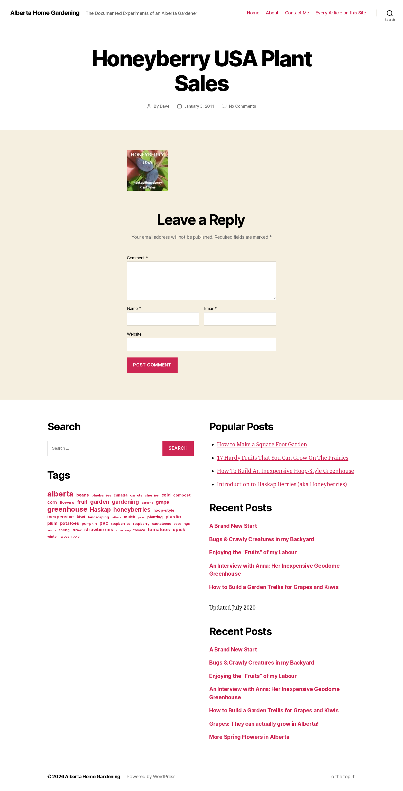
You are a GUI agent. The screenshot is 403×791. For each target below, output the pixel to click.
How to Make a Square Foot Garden (262, 444)
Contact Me (297, 12)
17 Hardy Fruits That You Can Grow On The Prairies (282, 458)
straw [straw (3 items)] (77, 530)
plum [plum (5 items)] (52, 523)
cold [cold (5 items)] (166, 495)
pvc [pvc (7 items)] (103, 523)
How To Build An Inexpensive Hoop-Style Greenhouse (285, 471)
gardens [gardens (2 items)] (147, 502)
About (272, 12)
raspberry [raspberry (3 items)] (141, 523)
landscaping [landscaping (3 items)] (98, 517)
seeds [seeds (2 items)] (51, 530)
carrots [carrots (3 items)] (136, 495)
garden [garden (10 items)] (99, 501)
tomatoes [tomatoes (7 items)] (159, 529)
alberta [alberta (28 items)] (60, 493)
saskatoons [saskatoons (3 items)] (161, 523)
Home (253, 12)
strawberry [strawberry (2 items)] (123, 530)
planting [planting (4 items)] (155, 517)
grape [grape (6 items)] (162, 502)
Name (134, 308)
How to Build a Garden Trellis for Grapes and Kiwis (274, 587)
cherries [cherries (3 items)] (152, 495)
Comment (137, 258)
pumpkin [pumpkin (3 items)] (89, 523)
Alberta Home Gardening (44, 13)
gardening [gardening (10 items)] (125, 501)
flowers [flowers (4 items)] (67, 502)
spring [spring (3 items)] (64, 530)
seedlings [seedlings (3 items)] (181, 523)
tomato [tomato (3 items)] (139, 530)
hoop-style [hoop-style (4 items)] (163, 510)
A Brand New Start (233, 526)
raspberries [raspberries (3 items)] (120, 523)
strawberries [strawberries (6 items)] (98, 529)
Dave (165, 106)
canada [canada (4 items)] (120, 495)
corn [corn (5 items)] (52, 502)
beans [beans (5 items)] (82, 495)
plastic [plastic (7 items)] (173, 517)
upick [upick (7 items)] (179, 529)
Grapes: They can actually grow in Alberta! (264, 724)
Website (134, 334)
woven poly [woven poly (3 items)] (70, 536)
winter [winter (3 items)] (52, 536)
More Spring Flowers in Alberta (249, 737)
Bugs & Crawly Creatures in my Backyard (261, 539)
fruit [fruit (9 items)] (82, 502)
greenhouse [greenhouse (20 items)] (67, 509)
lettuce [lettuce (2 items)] (116, 517)
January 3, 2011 (199, 106)
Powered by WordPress (151, 776)
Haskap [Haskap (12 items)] (100, 509)
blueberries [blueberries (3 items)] (101, 495)
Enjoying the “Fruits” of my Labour (253, 552)
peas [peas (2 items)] (141, 517)
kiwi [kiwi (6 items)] (81, 516)
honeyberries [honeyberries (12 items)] (132, 509)
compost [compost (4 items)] (181, 495)
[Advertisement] (79, 584)
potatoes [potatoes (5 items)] (69, 523)
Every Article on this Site (341, 12)
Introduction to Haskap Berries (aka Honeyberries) (282, 484)
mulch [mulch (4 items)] (129, 517)
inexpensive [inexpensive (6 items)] (60, 516)
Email (210, 308)
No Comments (242, 106)
